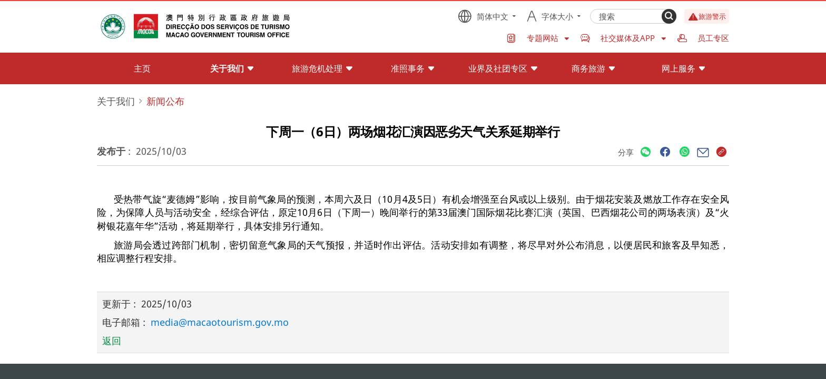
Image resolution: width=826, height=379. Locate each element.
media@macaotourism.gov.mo (220, 322)
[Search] (669, 16)
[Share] (645, 152)
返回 (111, 340)
